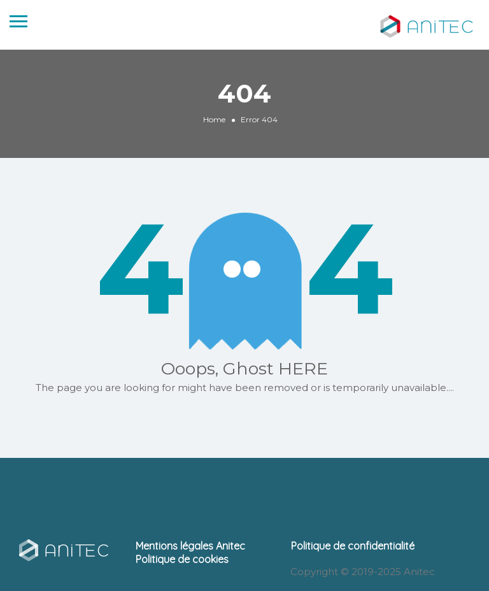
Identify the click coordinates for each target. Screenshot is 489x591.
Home (214, 119)
